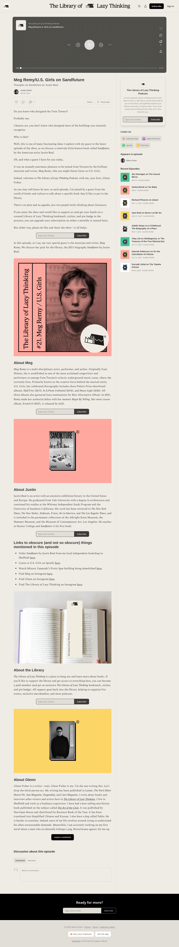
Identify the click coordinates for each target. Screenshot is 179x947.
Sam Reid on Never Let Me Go (147, 213)
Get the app (103, 934)
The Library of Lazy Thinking (79, 799)
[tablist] (25, 860)
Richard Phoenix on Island (145, 200)
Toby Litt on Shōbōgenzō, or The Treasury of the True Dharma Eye (148, 239)
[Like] (16, 102)
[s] (125, 177)
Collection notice (107, 927)
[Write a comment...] (65, 874)
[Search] (139, 6)
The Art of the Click (68, 807)
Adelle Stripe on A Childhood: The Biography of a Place (146, 227)
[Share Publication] (145, 6)
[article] (142, 177)
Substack (76, 941)
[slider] (89, 68)
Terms (95, 927)
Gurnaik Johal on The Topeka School (146, 265)
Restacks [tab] (32, 860)
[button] (69, 44)
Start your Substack (80, 934)
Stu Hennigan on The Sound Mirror (146, 175)
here (32, 558)
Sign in (170, 6)
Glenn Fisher (25, 90)
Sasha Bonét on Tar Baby (144, 187)
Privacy (87, 927)
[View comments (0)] (161, 35)
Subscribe (157, 6)
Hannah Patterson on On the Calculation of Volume (146, 252)
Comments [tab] (20, 860)
